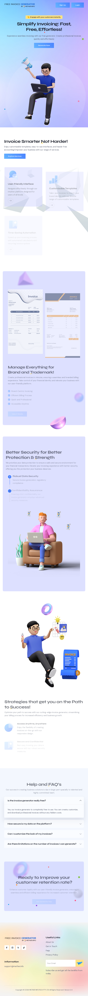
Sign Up (63, 5)
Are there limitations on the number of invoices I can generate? (42, 843)
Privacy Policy (52, 955)
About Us (50, 942)
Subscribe (80, 963)
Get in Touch (51, 946)
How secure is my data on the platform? (30, 823)
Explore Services (15, 156)
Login (77, 5)
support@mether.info (14, 966)
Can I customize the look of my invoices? (30, 833)
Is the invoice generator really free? (27, 800)
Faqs (48, 950)
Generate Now (44, 45)
